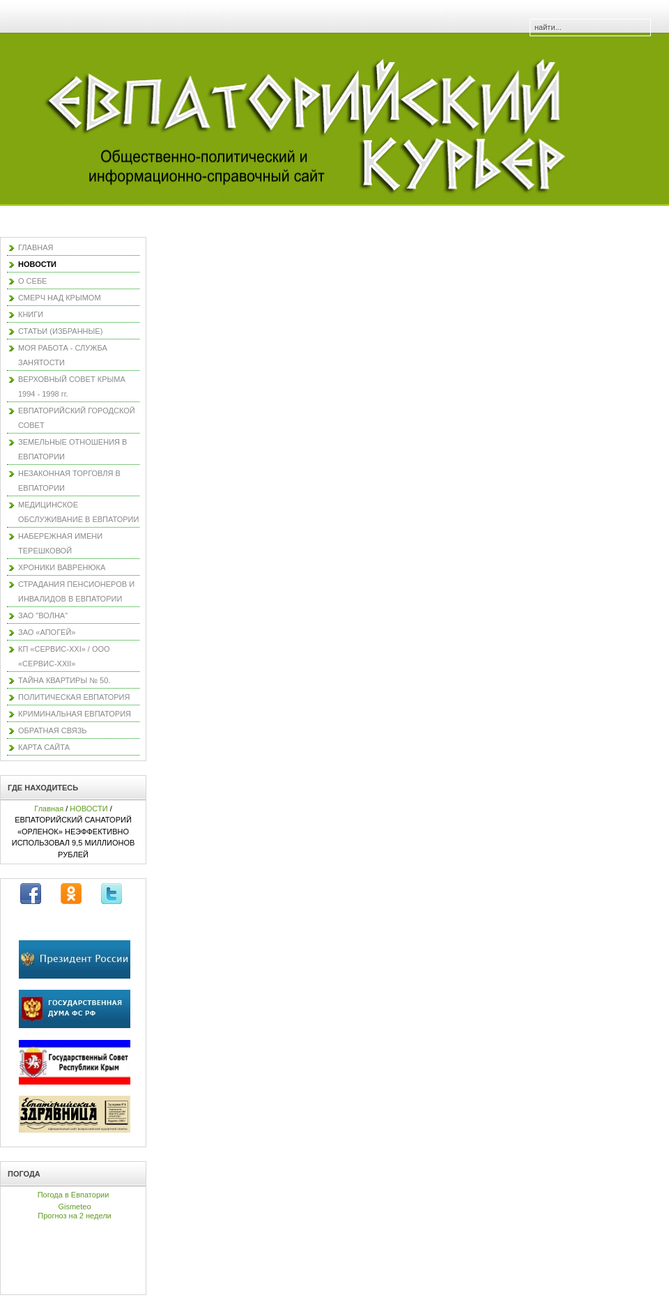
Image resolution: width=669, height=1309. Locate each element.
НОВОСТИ (88, 808)
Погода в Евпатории (73, 1195)
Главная (48, 808)
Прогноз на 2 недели (74, 1215)
